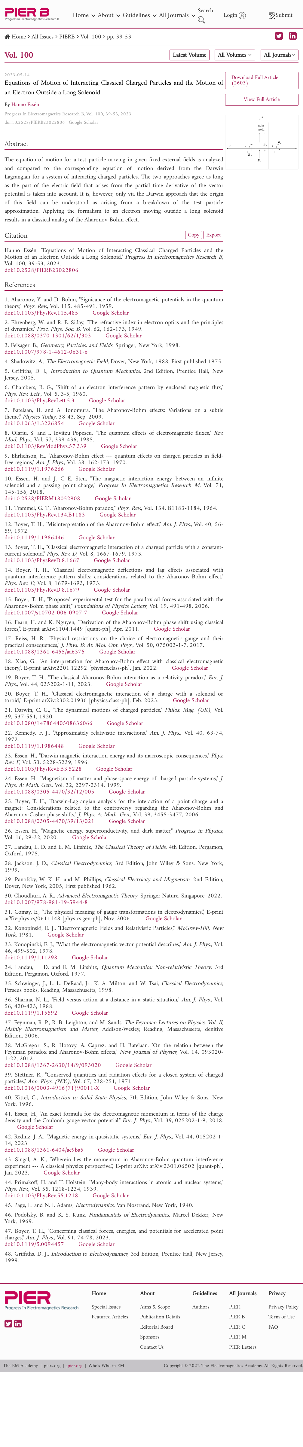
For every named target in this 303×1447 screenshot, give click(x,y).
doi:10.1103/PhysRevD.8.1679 (42, 590)
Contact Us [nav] (152, 1347)
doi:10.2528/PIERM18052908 (42, 499)
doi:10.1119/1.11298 (31, 958)
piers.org (52, 1366)
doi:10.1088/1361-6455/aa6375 (45, 652)
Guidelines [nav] (140, 15)
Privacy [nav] (277, 1294)
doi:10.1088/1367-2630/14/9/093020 (53, 1065)
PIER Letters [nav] (242, 1347)
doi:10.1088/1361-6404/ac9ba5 (44, 1150)
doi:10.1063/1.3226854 (34, 424)
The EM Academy (20, 1366)
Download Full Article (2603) (254, 80)
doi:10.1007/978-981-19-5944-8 (46, 902)
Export (213, 235)
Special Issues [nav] (106, 1307)
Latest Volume (189, 55)
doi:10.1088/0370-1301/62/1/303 (48, 336)
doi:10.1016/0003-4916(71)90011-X (52, 1088)
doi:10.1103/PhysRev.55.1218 (41, 1196)
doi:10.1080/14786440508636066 (49, 723)
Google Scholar (83, 122)
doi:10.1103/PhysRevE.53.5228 (43, 769)
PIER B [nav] (237, 1317)
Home (19, 37)
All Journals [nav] (177, 15)
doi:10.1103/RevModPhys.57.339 (46, 446)
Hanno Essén (25, 104)
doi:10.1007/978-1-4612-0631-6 (46, 352)
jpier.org (74, 1366)
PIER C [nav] (237, 1327)
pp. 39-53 (119, 37)
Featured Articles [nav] (110, 1317)
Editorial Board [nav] (156, 1327)
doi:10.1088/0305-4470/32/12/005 (49, 792)
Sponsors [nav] (149, 1337)
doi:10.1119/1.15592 (31, 1013)
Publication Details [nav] (160, 1317)
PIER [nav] (234, 1307)
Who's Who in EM (106, 1366)
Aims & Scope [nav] (155, 1307)
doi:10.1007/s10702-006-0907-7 (46, 613)
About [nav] (109, 15)
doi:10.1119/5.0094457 (34, 1244)
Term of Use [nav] (281, 1317)
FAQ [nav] (273, 1327)
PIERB (67, 37)
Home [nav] (84, 15)
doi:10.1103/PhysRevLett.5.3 (40, 401)
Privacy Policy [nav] (283, 1307)
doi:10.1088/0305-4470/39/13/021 (49, 821)
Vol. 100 (91, 37)
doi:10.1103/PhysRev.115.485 (41, 313)
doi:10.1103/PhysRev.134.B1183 (45, 515)
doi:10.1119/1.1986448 (34, 746)
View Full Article (262, 99)
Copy (193, 235)
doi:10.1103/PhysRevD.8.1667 (42, 561)
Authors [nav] (200, 1307)
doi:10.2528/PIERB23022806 (35, 122)
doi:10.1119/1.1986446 (34, 538)
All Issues (43, 37)
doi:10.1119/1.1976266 (34, 469)
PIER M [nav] (237, 1337)
